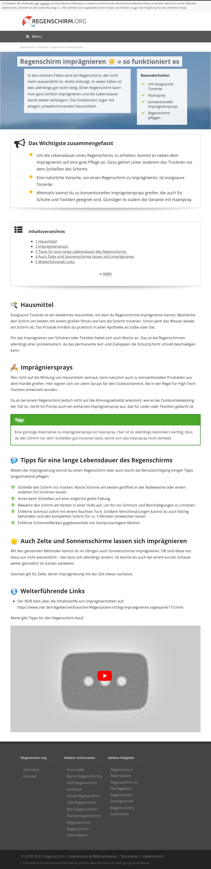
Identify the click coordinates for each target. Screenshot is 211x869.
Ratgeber (43, 47)
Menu (33, 36)
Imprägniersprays (51, 246)
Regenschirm (28, 47)
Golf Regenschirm (82, 782)
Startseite (31, 769)
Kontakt (30, 776)
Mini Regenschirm (82, 809)
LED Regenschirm (82, 802)
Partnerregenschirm (84, 815)
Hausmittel (46, 241)
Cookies (44, 3)
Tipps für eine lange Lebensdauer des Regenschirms (80, 251)
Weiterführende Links (55, 261)
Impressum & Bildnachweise (93, 856)
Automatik (75, 769)
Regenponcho (78, 822)
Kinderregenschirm (83, 795)
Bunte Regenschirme (84, 776)
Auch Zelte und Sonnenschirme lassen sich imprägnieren (84, 256)
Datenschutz (153, 856)
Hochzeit (74, 789)
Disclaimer (130, 856)
